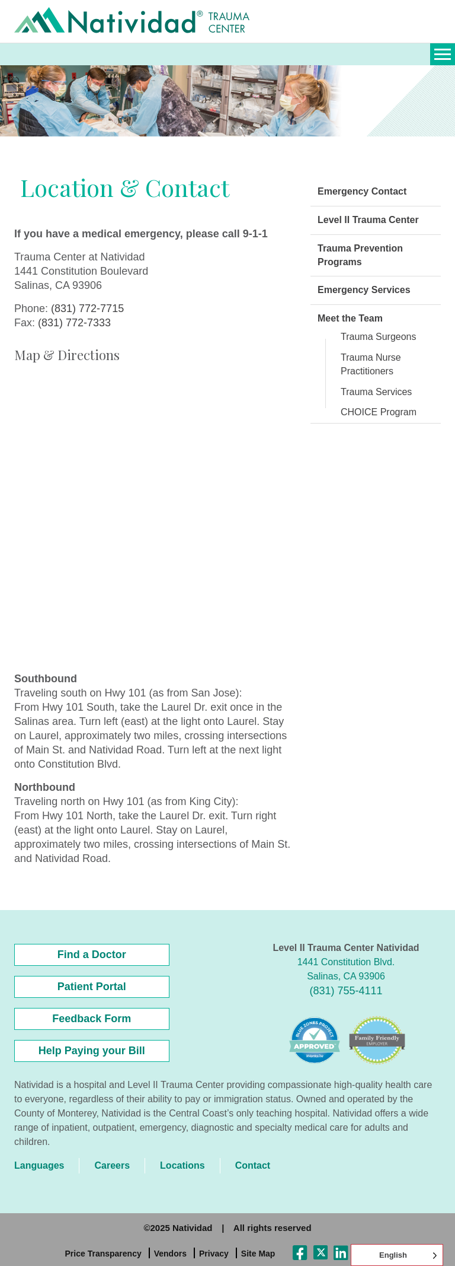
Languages (39, 1165)
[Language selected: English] (397, 1255)
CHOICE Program (378, 412)
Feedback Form (91, 1019)
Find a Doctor (91, 954)
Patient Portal (91, 987)
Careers (112, 1165)
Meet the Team (350, 318)
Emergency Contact (362, 191)
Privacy (214, 1253)
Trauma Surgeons (378, 337)
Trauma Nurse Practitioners (371, 364)
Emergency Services (364, 290)
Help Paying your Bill (92, 1051)
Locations (182, 1165)
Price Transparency (103, 1253)
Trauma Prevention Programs (360, 255)
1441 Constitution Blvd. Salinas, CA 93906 (346, 969)
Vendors (170, 1253)
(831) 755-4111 (345, 991)
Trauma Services (376, 392)
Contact (253, 1165)
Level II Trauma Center (368, 220)
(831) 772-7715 (87, 308)
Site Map (258, 1253)
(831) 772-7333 (74, 323)
